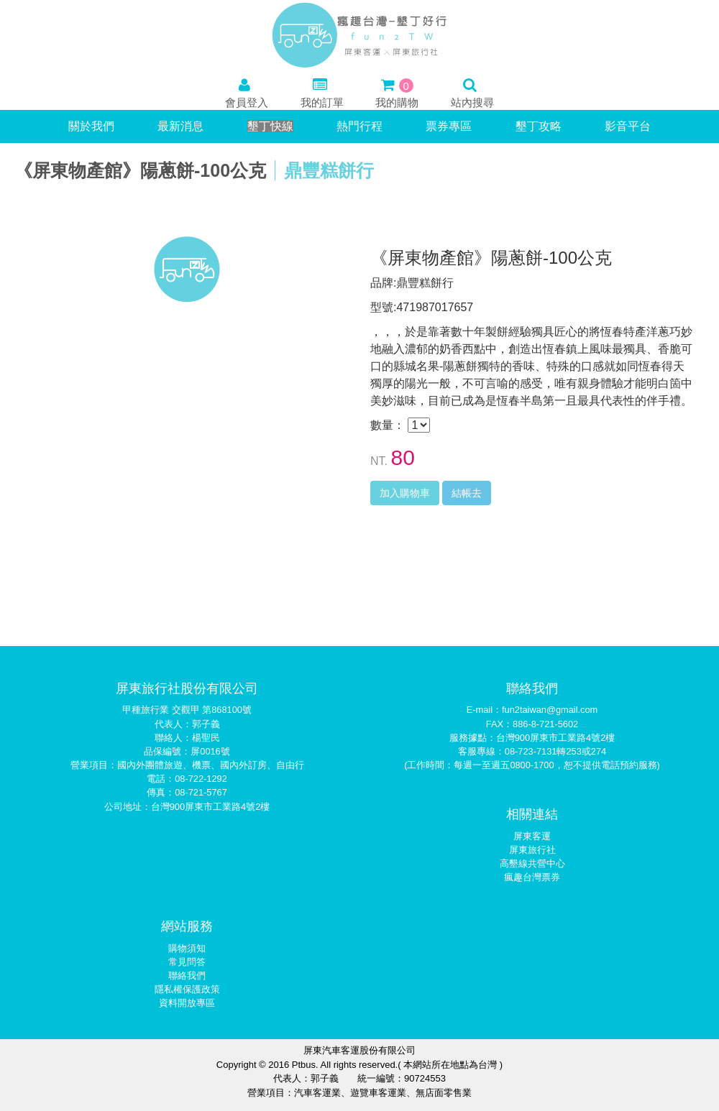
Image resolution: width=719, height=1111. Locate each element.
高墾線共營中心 (532, 863)
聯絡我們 (187, 975)
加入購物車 (405, 493)
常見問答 (187, 961)
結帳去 (467, 493)
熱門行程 (359, 126)
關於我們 (91, 126)
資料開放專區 (187, 1002)
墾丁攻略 (539, 126)
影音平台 (628, 126)
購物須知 (187, 948)
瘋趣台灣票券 (532, 877)
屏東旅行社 (532, 849)
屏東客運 (532, 836)
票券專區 (449, 126)
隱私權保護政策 (187, 989)
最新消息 (180, 126)
